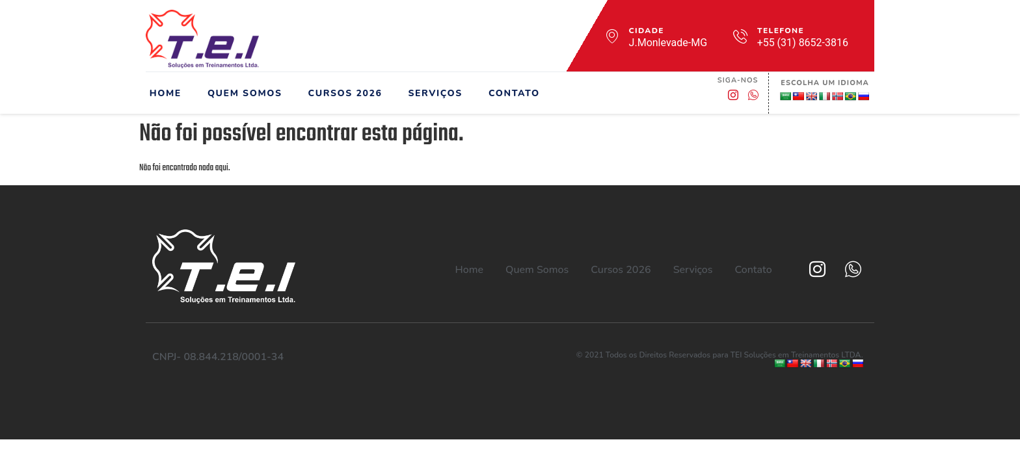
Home (162, 93)
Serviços (432, 93)
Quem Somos (241, 93)
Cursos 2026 (341, 93)
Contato (510, 93)
